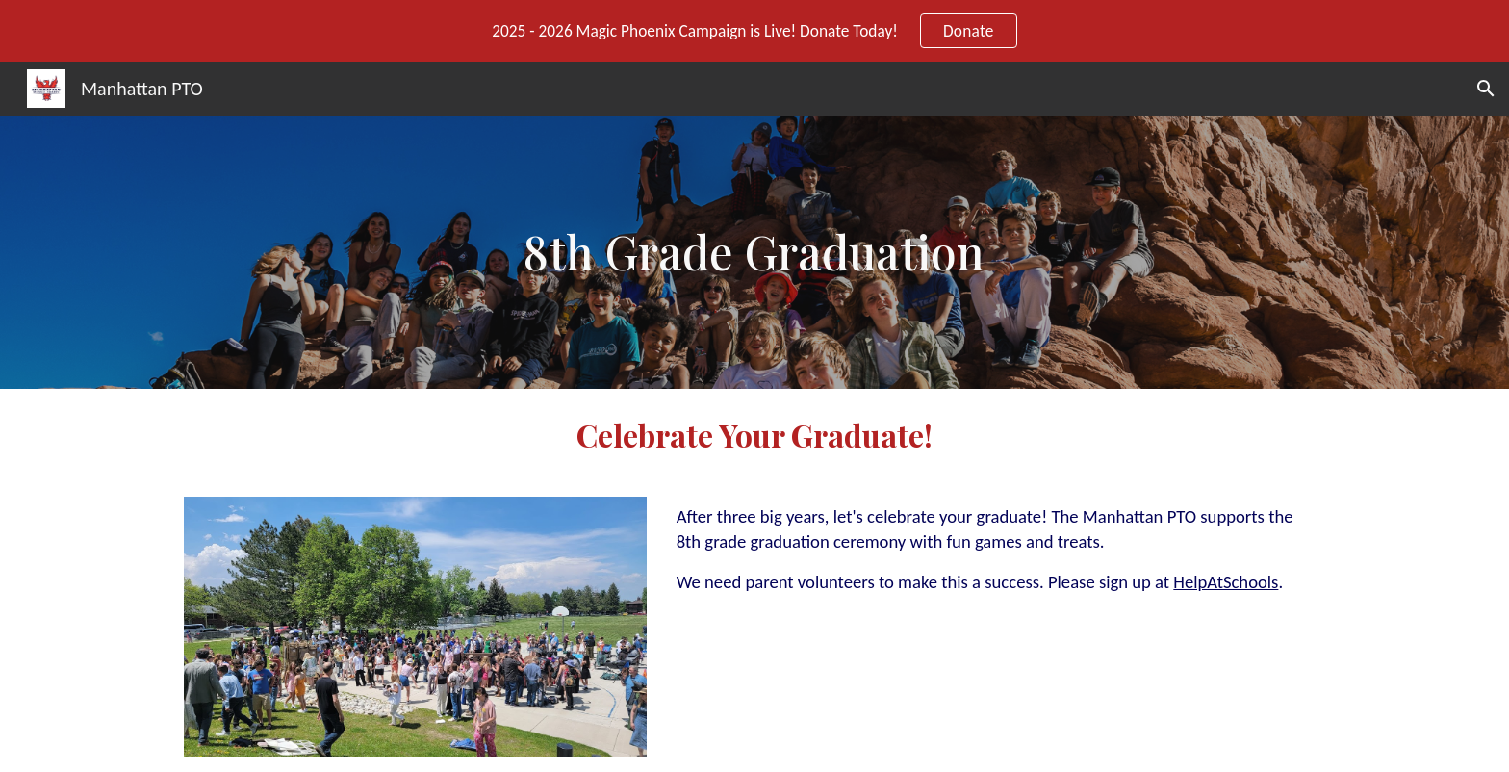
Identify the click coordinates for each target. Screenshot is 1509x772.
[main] (755, 252)
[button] (1486, 88)
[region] (754, 31)
